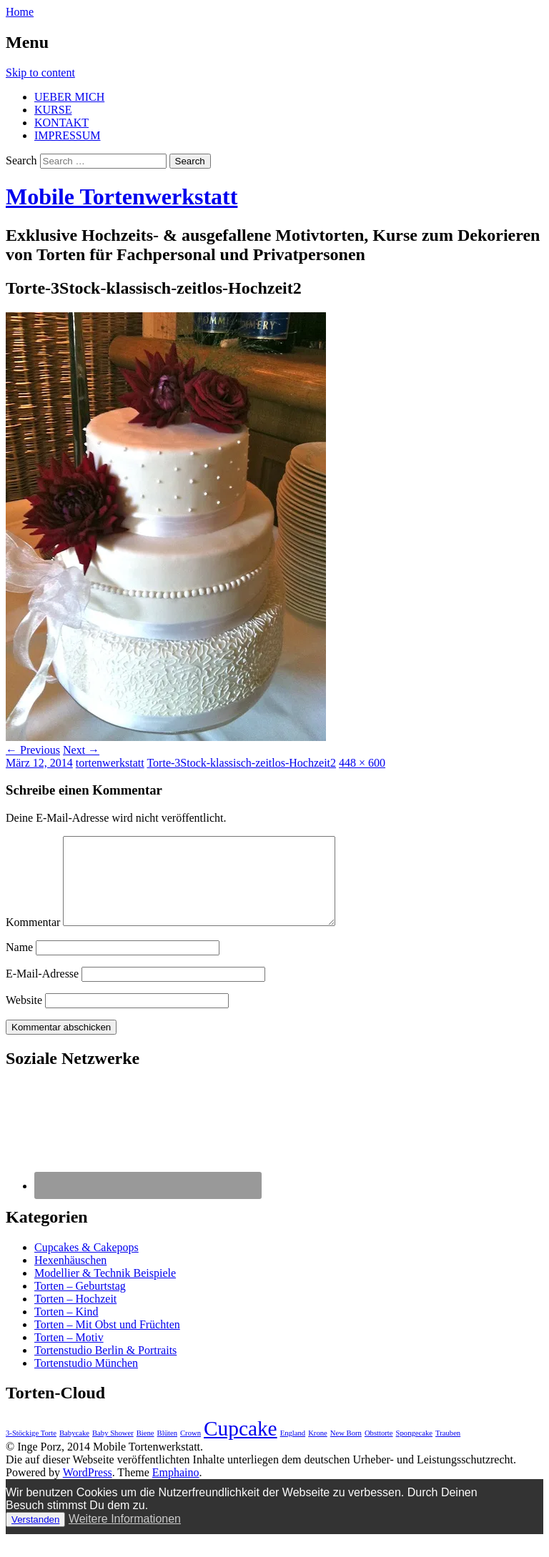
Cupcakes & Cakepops (86, 1264)
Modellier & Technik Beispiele (105, 1290)
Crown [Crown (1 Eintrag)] (190, 1450)
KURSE (52, 110)
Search (21, 160)
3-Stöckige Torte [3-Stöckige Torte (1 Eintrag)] (31, 1450)
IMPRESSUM (67, 135)
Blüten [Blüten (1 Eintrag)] (167, 1450)
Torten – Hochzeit (75, 1316)
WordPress (87, 1489)
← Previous (33, 750)
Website (24, 1017)
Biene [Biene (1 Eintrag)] (145, 1450)
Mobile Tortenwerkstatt (121, 196)
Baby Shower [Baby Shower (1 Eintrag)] (113, 1450)
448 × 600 (362, 763)
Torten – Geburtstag (80, 1303)
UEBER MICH (69, 97)
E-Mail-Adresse (42, 991)
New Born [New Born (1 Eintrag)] (346, 1450)
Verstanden (35, 1536)
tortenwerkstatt (110, 763)
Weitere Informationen (125, 1536)
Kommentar (33, 939)
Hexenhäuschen (70, 1277)
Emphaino (175, 1489)
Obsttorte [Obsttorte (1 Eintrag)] (379, 1450)
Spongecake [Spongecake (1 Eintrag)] (414, 1450)
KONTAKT (61, 122)
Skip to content (40, 72)
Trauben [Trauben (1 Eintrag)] (447, 1450)
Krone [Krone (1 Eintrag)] (317, 1450)
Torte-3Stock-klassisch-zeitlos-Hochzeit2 (241, 763)
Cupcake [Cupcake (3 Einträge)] (240, 1445)
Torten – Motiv (69, 1354)
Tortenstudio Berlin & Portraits (105, 1367)
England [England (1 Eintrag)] (293, 1450)
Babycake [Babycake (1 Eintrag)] (74, 1450)
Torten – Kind (66, 1329)
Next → (81, 750)
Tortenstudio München (86, 1380)
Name (19, 964)
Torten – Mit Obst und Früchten (107, 1341)
